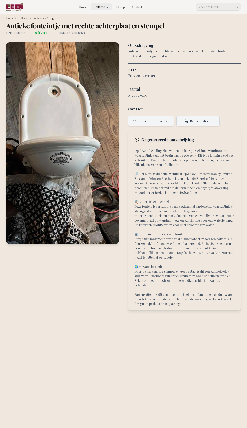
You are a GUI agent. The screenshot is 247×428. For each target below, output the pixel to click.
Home (83, 7)
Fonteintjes (39, 18)
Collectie (101, 7)
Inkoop (120, 7)
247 (52, 18)
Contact (137, 7)
